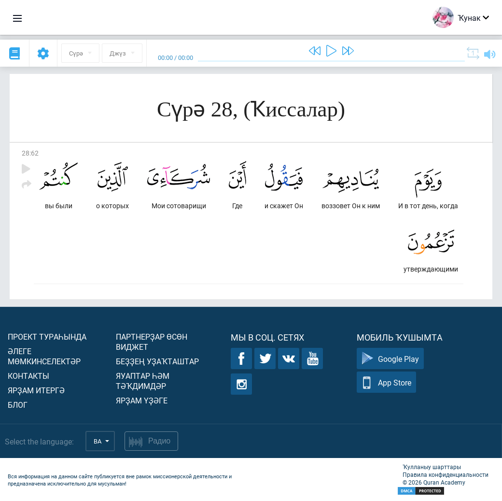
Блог (18, 405)
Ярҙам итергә (36, 390)
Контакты (28, 376)
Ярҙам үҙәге (141, 400)
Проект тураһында (47, 336)
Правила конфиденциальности (445, 474)
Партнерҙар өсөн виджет (151, 341)
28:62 (30, 152)
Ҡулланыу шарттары (432, 467)
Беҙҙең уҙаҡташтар (157, 361)
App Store (386, 382)
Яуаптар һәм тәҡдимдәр (142, 381)
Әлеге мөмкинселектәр (44, 356)
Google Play (390, 358)
